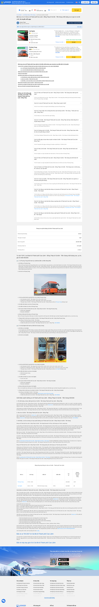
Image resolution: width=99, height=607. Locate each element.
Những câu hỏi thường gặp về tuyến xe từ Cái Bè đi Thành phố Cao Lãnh (33, 71)
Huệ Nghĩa (58, 368)
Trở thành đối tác (70, 2)
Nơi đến (37, 9)
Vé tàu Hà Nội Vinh (37, 595)
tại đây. (38, 530)
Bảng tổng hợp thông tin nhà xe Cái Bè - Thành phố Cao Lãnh (30, 82)
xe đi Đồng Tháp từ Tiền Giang (28, 15)
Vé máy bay (53, 581)
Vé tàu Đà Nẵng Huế (37, 593)
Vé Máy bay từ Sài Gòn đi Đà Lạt (56, 591)
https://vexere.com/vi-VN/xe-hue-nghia (45, 393)
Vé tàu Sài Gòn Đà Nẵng (38, 587)
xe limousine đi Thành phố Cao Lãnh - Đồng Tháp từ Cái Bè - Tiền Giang (34, 440)
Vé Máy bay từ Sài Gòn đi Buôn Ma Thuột (57, 596)
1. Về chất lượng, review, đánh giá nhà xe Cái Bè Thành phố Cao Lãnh (35, 77)
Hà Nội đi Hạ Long (70, 585)
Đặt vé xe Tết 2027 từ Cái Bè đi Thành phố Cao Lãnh (28, 86)
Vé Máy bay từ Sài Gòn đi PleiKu (56, 593)
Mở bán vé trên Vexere (60, 2)
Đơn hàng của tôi (50, 2)
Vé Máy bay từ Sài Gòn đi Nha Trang (57, 585)
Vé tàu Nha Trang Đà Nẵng (38, 591)
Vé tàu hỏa (36, 581)
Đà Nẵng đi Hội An (70, 591)
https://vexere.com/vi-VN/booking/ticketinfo (66, 528)
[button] (57, 93)
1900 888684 (57, 322)
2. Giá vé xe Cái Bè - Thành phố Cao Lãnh (29, 78)
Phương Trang (59, 301)
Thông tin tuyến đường (22, 73)
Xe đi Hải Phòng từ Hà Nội (22, 593)
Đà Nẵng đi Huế (70, 593)
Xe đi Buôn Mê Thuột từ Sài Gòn (23, 583)
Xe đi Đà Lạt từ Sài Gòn (21, 589)
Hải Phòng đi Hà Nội (71, 595)
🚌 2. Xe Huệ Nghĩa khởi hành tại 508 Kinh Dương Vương (32, 69)
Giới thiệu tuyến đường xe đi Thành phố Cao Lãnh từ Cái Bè (30, 75)
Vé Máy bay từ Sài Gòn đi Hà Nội (56, 587)
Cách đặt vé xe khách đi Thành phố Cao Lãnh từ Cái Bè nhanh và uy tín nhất (33, 84)
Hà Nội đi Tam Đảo (70, 589)
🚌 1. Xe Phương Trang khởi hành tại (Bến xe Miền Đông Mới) (33, 68)
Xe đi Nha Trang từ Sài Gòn (22, 587)
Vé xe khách (19, 14)
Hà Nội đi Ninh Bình (71, 583)
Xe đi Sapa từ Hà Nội (21, 591)
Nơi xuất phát (23, 9)
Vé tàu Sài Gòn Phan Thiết (38, 585)
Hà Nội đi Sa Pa (70, 587)
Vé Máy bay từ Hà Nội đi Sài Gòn (56, 583)
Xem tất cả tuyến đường (49, 597)
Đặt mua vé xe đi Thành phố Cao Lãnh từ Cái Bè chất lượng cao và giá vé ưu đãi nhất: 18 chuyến (43, 64)
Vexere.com (50, 404)
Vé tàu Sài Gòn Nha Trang (38, 583)
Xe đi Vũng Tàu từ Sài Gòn (22, 585)
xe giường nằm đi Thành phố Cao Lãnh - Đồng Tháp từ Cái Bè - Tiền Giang (34, 457)
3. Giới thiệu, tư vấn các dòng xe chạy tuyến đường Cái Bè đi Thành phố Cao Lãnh (37, 80)
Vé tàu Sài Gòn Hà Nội (38, 589)
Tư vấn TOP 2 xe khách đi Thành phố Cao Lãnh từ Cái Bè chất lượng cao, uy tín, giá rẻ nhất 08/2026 (38, 66)
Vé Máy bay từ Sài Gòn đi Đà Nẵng (57, 589)
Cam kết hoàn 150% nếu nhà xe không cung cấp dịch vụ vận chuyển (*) (20, 2)
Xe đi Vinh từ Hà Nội (21, 595)
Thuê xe (69, 581)
